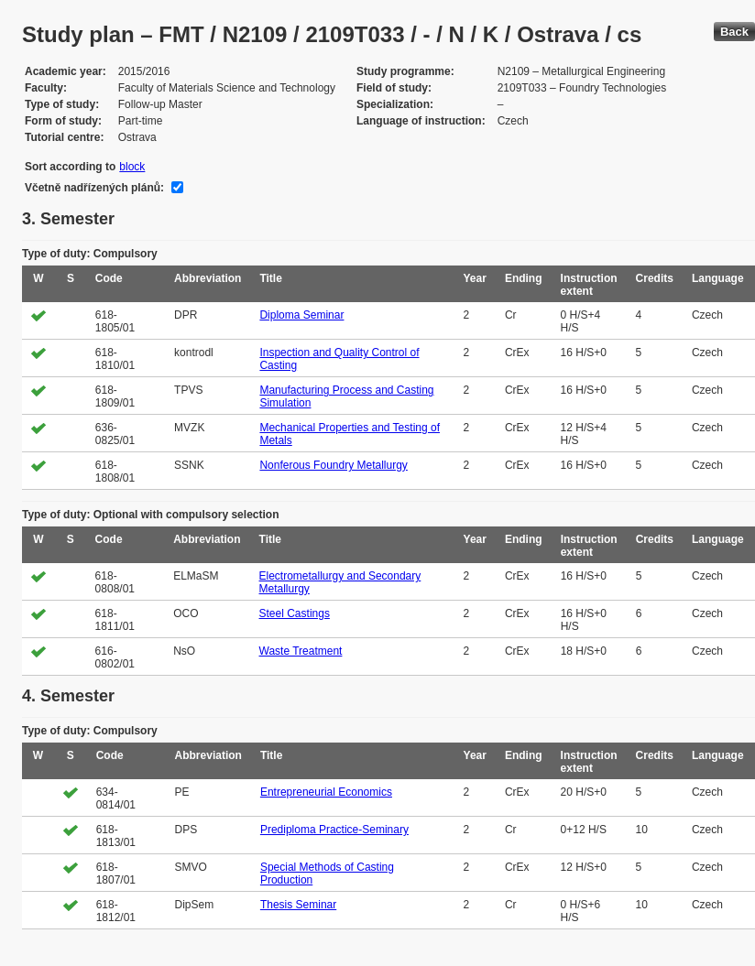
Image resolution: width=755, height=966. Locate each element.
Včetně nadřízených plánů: (94, 187)
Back (734, 31)
